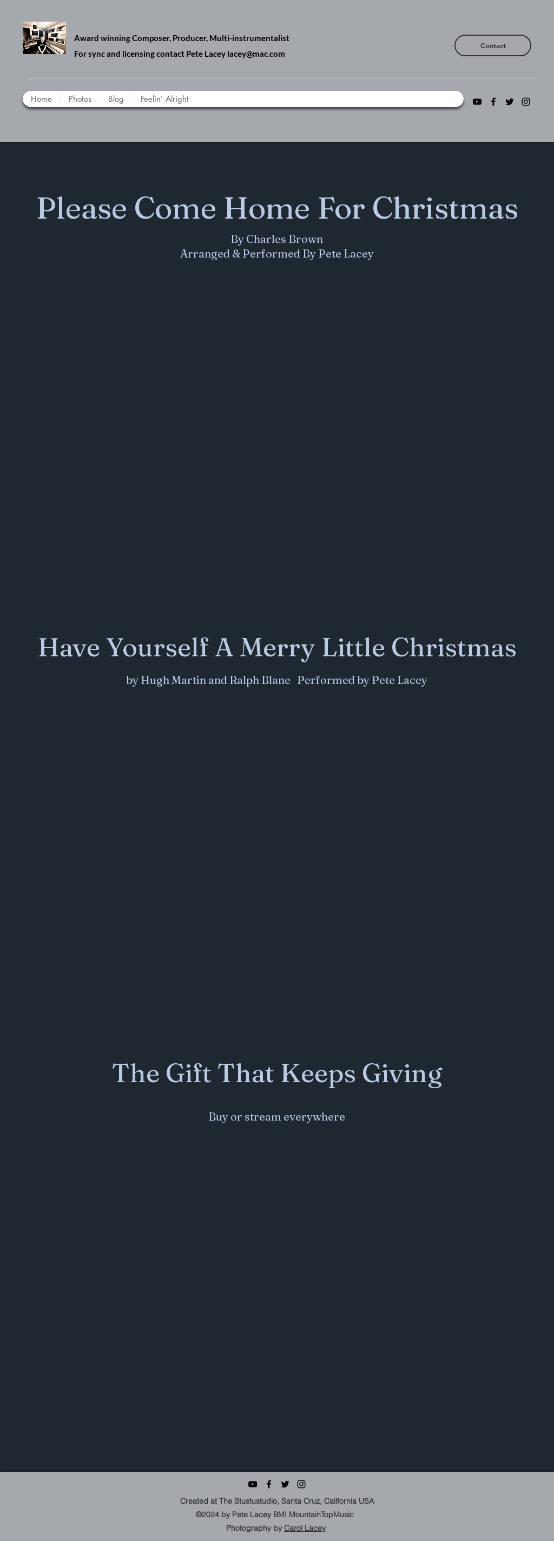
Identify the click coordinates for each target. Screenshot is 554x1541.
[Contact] (492, 45)
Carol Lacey (305, 1528)
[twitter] (509, 101)
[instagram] (525, 101)
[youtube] (477, 101)
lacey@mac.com (256, 53)
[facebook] (493, 101)
